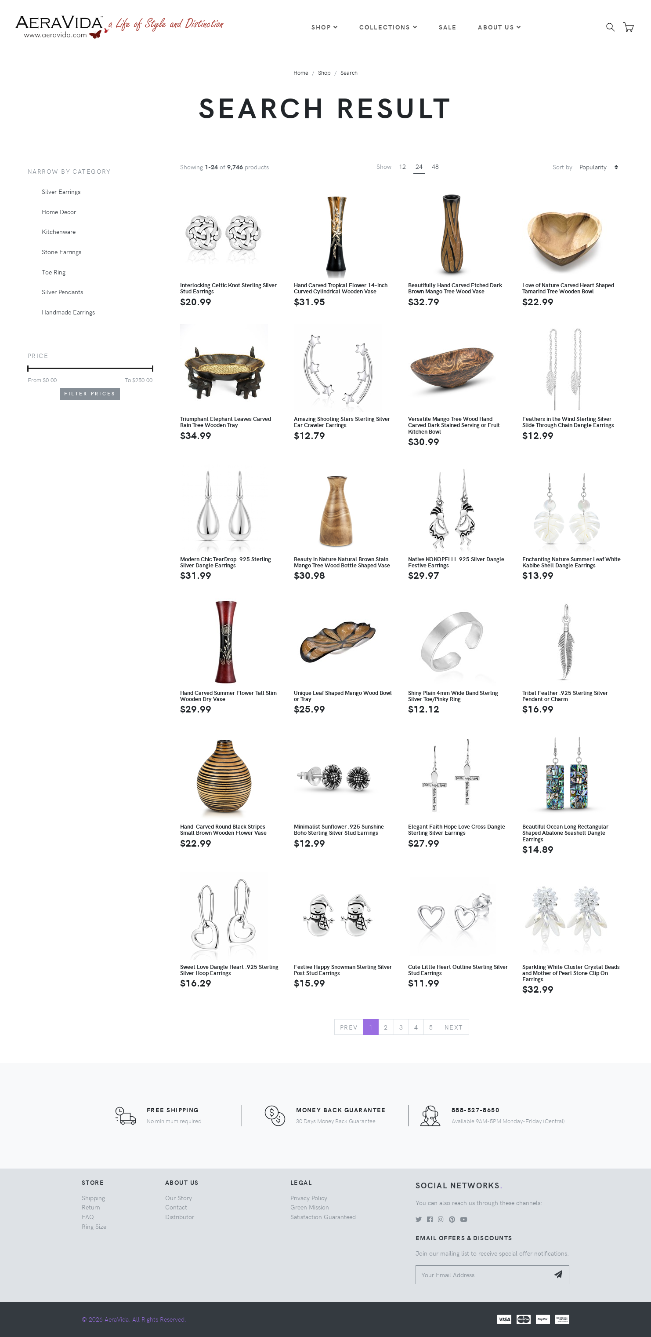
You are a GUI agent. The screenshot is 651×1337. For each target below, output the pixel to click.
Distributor (179, 1216)
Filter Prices (90, 393)
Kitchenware (59, 231)
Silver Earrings (61, 191)
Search (349, 72)
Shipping (93, 1197)
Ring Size (94, 1226)
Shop (324, 26)
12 (402, 166)
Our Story (178, 1197)
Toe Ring (53, 271)
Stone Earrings (61, 251)
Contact (176, 1206)
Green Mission (309, 1206)
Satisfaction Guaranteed (323, 1216)
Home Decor (59, 211)
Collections (388, 26)
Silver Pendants (62, 291)
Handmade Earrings (68, 311)
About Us (499, 26)
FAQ (88, 1216)
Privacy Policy (308, 1197)
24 (419, 166)
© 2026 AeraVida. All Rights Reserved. (134, 1319)
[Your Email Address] (483, 1274)
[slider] (28, 368)
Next (454, 1027)
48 (435, 166)
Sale (448, 26)
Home (300, 72)
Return (91, 1206)
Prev (349, 1027)
